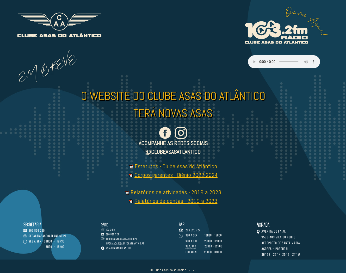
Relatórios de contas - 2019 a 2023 (176, 201)
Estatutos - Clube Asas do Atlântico (176, 166)
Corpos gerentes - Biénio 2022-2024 (176, 175)
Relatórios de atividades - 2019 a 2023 (176, 192)
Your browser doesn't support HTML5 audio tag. (284, 61)
